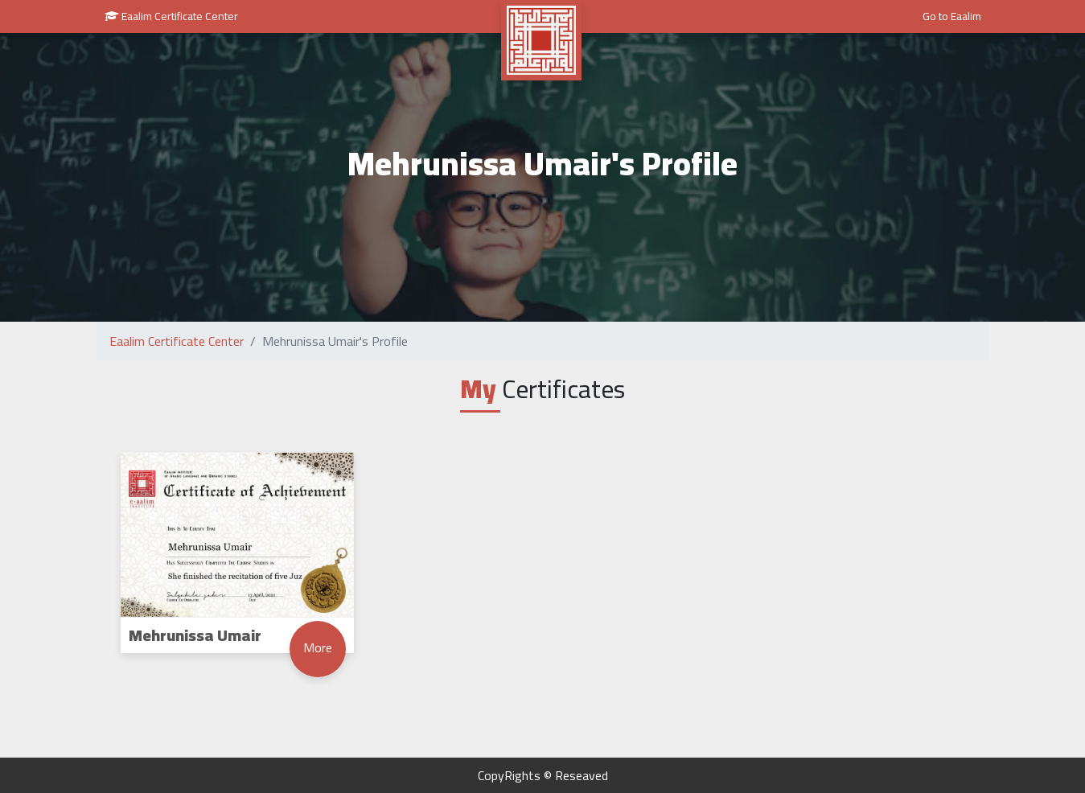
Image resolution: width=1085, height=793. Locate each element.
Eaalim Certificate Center (171, 16)
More (317, 647)
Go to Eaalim (952, 16)
